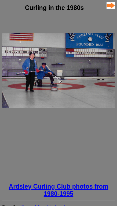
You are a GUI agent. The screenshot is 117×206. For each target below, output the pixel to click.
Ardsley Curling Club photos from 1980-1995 (58, 190)
